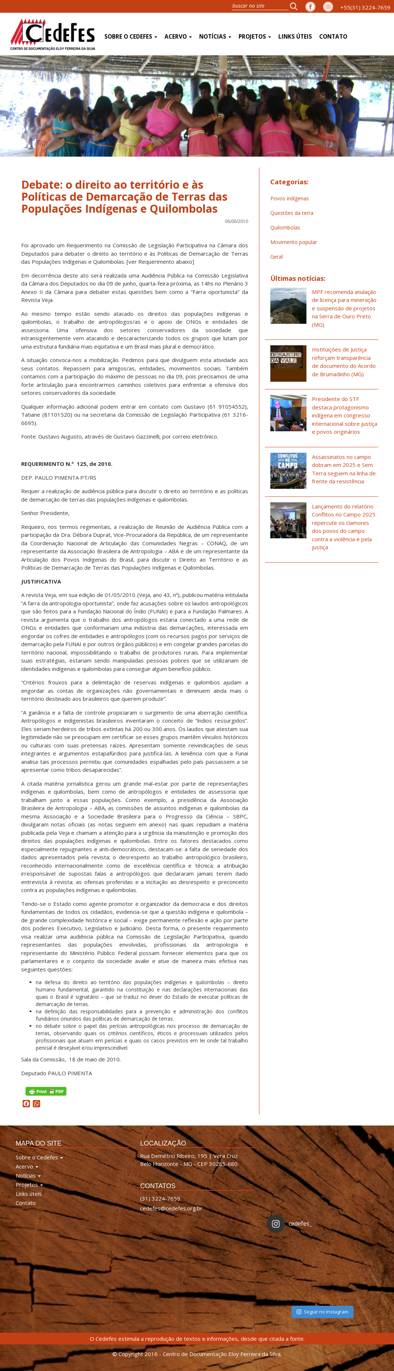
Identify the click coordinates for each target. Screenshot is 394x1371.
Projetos (255, 36)
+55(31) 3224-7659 (365, 7)
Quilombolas (285, 227)
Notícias (215, 36)
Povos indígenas (289, 198)
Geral (276, 256)
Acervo (178, 36)
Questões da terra (291, 212)
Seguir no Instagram (322, 1311)
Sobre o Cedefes (130, 36)
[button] (296, 6)
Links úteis (295, 36)
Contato (333, 36)
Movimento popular (293, 242)
